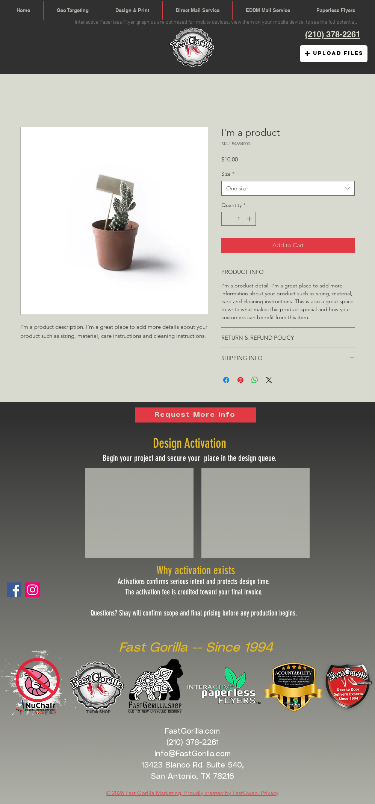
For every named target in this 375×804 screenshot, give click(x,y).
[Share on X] (269, 380)
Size (227, 173)
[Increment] (250, 218)
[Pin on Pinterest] (240, 380)
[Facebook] (14, 589)
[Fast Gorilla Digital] (32, 589)
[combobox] (288, 188)
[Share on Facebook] (226, 380)
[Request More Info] (195, 415)
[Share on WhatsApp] (254, 380)
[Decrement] (227, 218)
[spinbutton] (238, 218)
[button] (333, 53)
